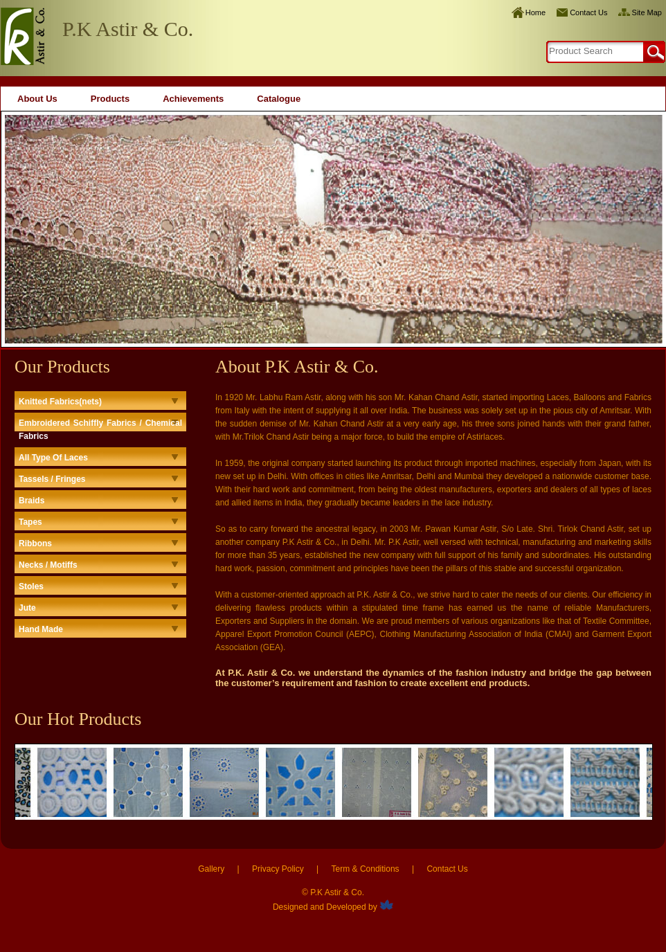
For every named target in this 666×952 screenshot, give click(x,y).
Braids (31, 500)
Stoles (31, 586)
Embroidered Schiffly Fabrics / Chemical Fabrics (100, 429)
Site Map (647, 12)
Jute (27, 608)
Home (535, 12)
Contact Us (588, 12)
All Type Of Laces (53, 457)
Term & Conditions (365, 869)
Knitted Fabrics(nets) (60, 401)
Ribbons (35, 543)
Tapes (30, 522)
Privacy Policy (278, 869)
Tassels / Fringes (52, 479)
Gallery (211, 869)
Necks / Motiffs (48, 565)
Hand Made (41, 629)
